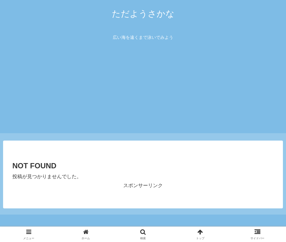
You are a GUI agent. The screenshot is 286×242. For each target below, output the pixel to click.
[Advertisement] (143, 90)
